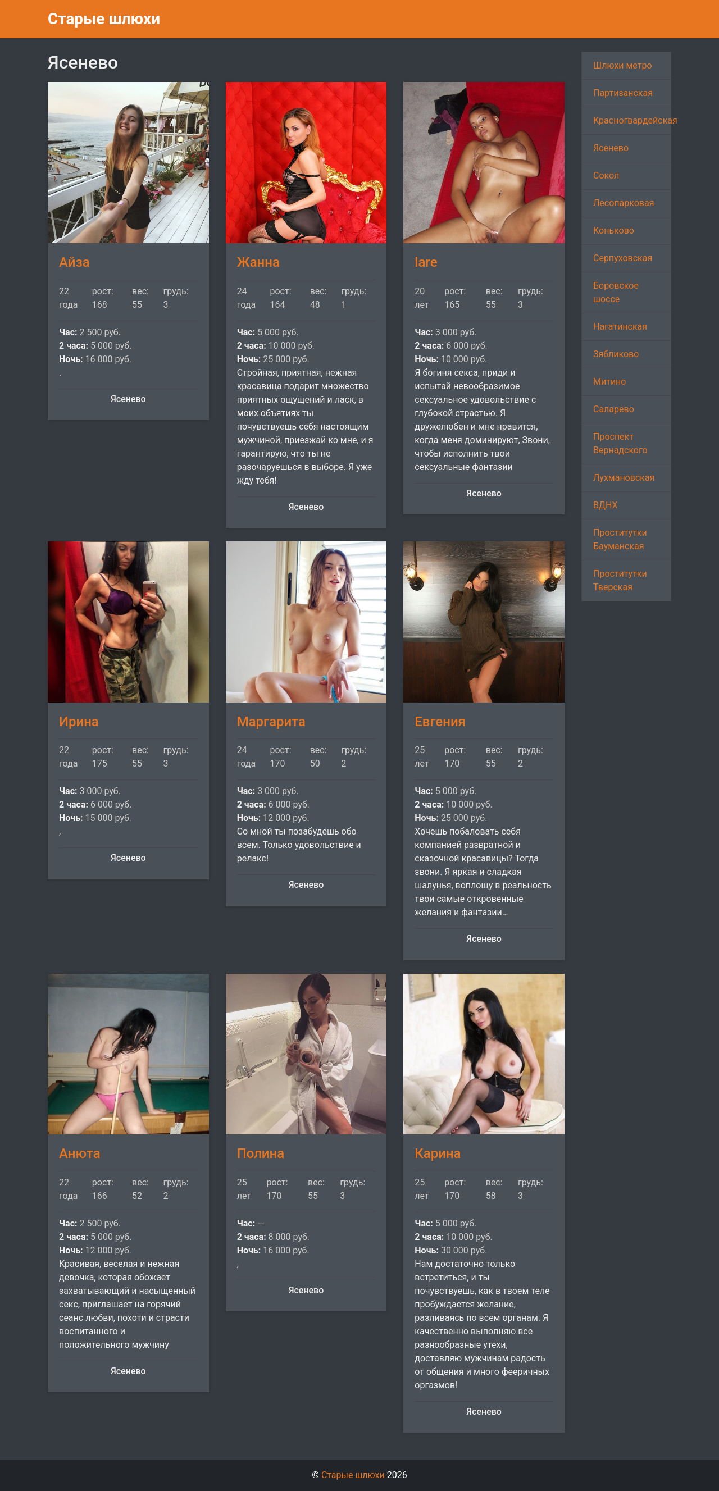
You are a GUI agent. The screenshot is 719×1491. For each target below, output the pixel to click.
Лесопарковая (623, 203)
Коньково (613, 230)
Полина (261, 1153)
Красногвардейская (632, 120)
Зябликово (616, 354)
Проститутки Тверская (620, 580)
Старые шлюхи (104, 19)
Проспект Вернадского (620, 443)
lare (426, 262)
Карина (438, 1153)
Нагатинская (620, 326)
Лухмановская (623, 477)
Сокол (606, 175)
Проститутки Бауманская (620, 539)
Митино (609, 381)
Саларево (613, 409)
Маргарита (271, 721)
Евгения (440, 721)
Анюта (80, 1153)
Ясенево (611, 148)
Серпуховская (622, 258)
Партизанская (623, 93)
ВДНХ (605, 505)
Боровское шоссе (616, 292)
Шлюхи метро (622, 65)
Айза (74, 262)
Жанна (258, 262)
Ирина (79, 721)
